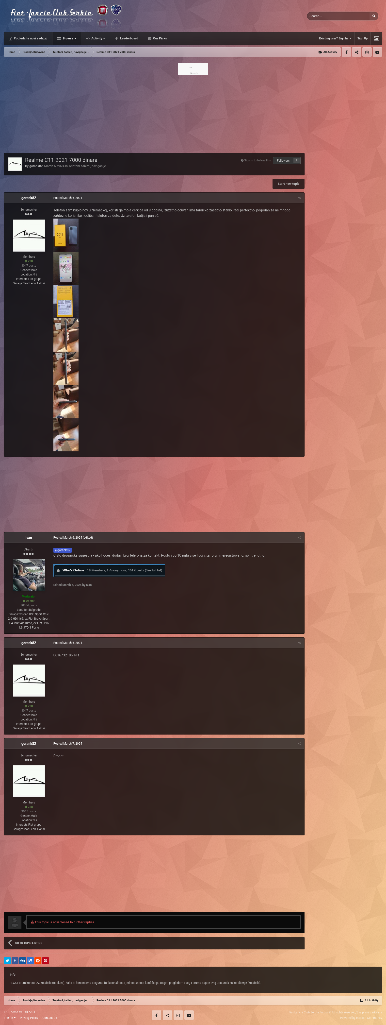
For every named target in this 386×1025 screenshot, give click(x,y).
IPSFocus (29, 1012)
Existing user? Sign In (335, 38)
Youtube (377, 52)
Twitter (356, 52)
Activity (98, 38)
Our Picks (159, 38)
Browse (69, 38)
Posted (67, 198)
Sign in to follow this (257, 160)
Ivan (28, 538)
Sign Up (362, 38)
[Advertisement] (193, 112)
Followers (283, 160)
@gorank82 (62, 550)
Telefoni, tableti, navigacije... (88, 166)
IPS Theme (11, 1012)
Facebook (346, 52)
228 (29, 261)
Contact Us (50, 1018)
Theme (10, 1018)
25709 (28, 601)
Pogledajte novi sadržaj (30, 38)
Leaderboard (128, 38)
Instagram (367, 52)
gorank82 (36, 166)
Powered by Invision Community (361, 1018)
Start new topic (288, 184)
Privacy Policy (29, 1018)
